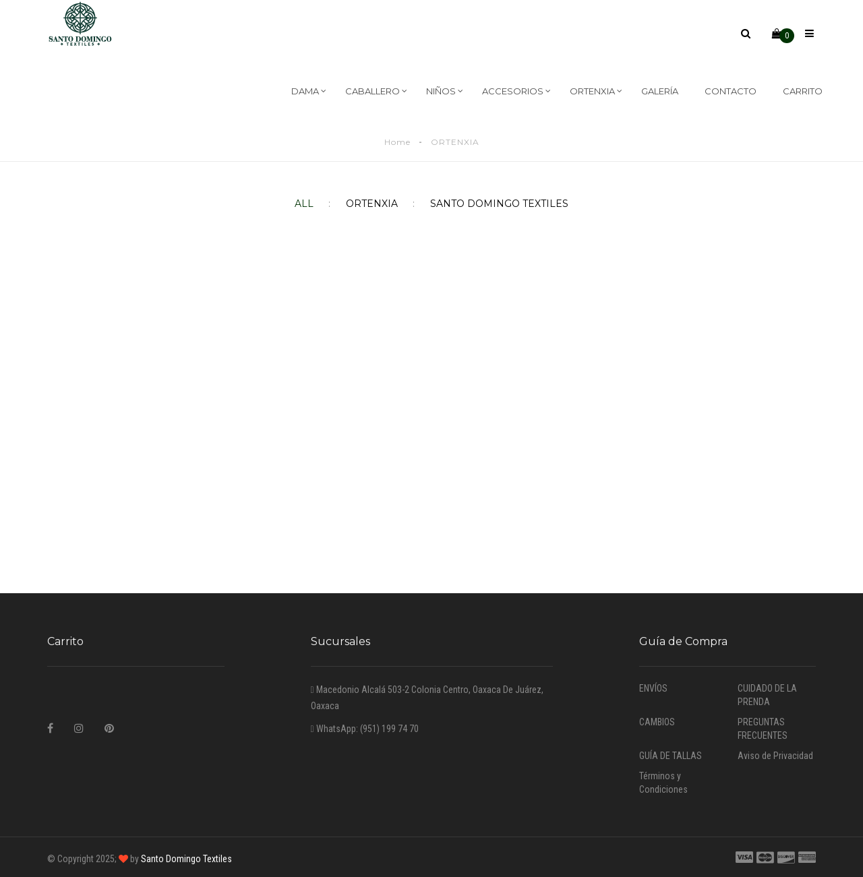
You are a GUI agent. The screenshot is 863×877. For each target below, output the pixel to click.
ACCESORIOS (516, 91)
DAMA (308, 91)
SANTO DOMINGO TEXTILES (488, 204)
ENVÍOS (653, 688)
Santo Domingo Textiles (185, 858)
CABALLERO (376, 91)
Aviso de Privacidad (775, 755)
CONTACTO (730, 91)
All (304, 204)
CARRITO (803, 91)
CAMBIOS (657, 722)
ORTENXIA (596, 91)
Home (397, 142)
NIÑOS (444, 91)
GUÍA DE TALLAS (670, 755)
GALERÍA (659, 91)
